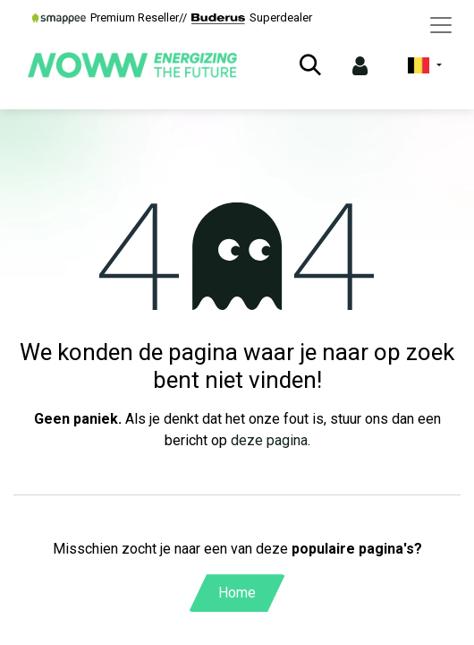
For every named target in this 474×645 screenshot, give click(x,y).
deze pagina (269, 440)
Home (237, 592)
